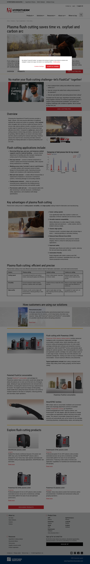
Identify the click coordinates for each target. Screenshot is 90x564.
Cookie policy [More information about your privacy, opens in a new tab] (56, 62)
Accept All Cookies (53, 66)
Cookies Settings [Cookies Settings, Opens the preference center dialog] (39, 66)
